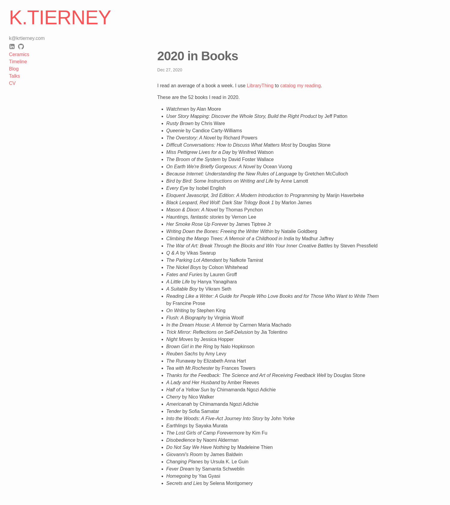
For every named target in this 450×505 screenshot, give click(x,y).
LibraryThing (260, 85)
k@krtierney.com (27, 38)
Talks (14, 76)
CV (12, 83)
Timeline (18, 61)
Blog (14, 68)
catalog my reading (300, 85)
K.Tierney (60, 17)
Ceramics (19, 54)
